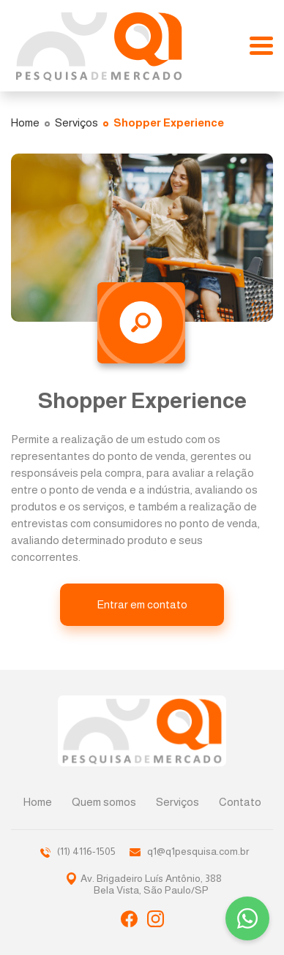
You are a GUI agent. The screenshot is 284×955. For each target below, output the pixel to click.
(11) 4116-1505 (78, 851)
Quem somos (104, 802)
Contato (240, 802)
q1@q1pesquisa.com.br (189, 851)
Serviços (177, 802)
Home (37, 802)
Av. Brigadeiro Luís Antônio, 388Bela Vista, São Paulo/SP (151, 884)
